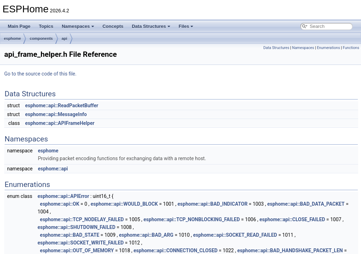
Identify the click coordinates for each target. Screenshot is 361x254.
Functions (351, 48)
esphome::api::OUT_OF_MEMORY (77, 250)
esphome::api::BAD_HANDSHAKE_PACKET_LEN (290, 250)
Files (186, 26)
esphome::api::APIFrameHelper (59, 123)
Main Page (19, 26)
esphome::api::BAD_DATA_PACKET (306, 204)
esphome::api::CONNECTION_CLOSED (176, 250)
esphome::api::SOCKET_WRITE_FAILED (80, 243)
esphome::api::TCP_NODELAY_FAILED (82, 219)
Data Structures (151, 26)
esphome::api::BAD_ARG (146, 235)
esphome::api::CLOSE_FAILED (292, 219)
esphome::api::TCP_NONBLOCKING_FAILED (191, 219)
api (64, 38)
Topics (46, 26)
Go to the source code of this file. (40, 74)
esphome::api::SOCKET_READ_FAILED (235, 235)
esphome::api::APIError (63, 196)
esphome (12, 38)
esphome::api (53, 168)
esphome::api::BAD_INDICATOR (213, 204)
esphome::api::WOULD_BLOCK (124, 204)
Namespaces (78, 26)
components (41, 38)
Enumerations (328, 48)
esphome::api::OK (59, 204)
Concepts (113, 26)
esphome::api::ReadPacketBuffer (61, 105)
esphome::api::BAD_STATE (69, 235)
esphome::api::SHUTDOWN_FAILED (76, 227)
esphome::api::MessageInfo (56, 114)
